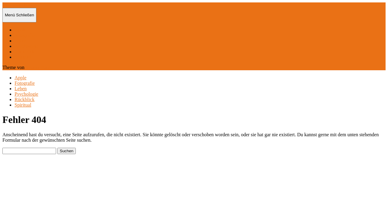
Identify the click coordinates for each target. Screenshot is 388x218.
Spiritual (23, 57)
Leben (21, 40)
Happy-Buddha (17, 5)
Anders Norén (39, 67)
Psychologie (26, 46)
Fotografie (25, 35)
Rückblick (25, 51)
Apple (20, 29)
